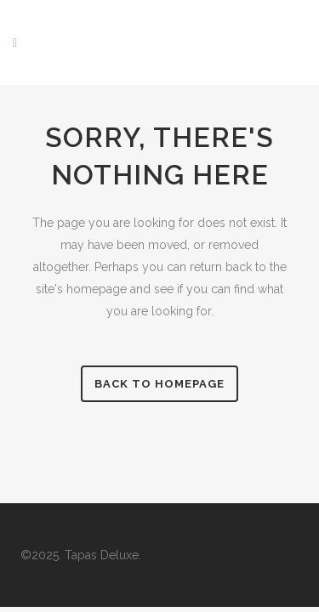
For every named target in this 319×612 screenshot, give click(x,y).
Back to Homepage (159, 383)
